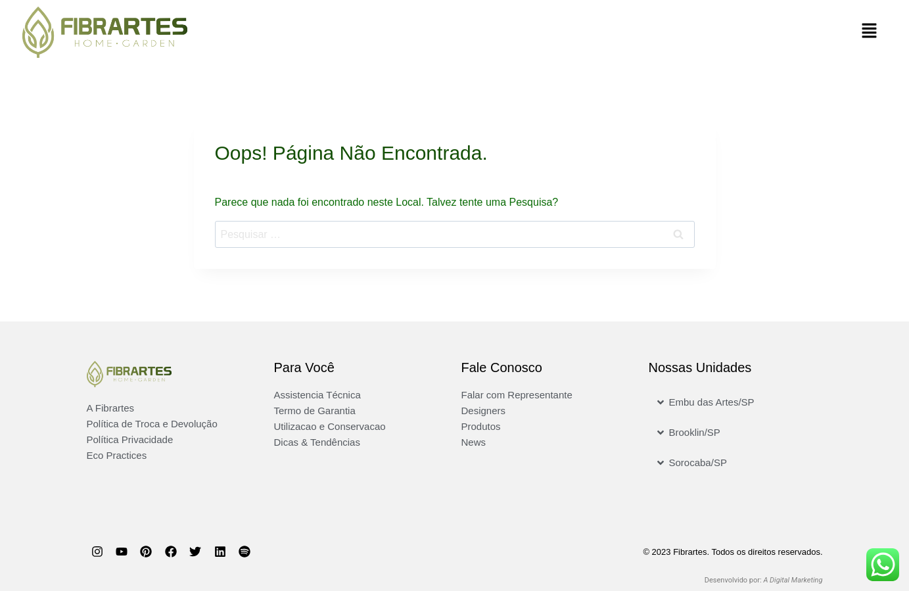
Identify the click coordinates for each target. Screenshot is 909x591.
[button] (676, 32)
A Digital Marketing (792, 580)
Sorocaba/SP (698, 462)
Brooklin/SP (694, 432)
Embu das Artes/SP (712, 402)
